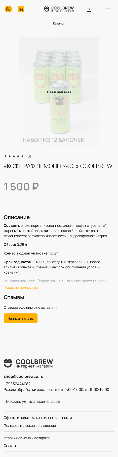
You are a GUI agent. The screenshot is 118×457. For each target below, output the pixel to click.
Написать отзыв (20, 318)
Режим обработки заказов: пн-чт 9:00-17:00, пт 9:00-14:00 (56, 389)
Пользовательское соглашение (30, 425)
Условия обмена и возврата (27, 437)
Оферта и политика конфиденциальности (38, 417)
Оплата (10, 445)
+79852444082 (17, 383)
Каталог (59, 23)
